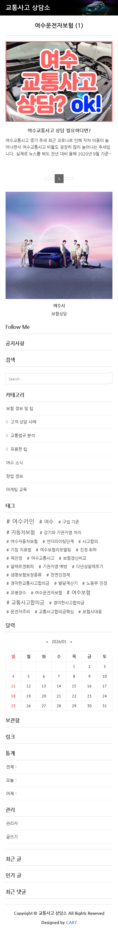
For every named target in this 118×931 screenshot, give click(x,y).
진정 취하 (88, 549)
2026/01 (59, 641)
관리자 (12, 823)
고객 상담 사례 (22, 421)
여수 (49, 521)
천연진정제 (60, 574)
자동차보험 (23, 532)
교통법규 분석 (22, 435)
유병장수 (18, 592)
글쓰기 (12, 836)
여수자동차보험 (24, 541)
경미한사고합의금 (68, 602)
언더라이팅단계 (60, 541)
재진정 (16, 558)
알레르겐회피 (22, 566)
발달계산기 (68, 583)
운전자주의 (20, 611)
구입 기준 (70, 521)
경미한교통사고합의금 (30, 583)
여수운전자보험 (48, 592)
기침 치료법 (21, 549)
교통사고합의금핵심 (56, 611)
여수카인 (23, 521)
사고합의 (90, 541)
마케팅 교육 (16, 489)
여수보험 (81, 592)
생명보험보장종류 (26, 574)
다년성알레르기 (89, 566)
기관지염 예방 (55, 566)
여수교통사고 (42, 558)
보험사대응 (92, 611)
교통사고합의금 (27, 602)
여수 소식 (14, 462)
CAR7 (71, 922)
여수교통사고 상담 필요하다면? (59, 130)
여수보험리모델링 (55, 549)
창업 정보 (14, 476)
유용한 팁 (18, 449)
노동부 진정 (96, 583)
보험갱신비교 (74, 558)
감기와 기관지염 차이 (62, 532)
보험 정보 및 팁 (19, 408)
